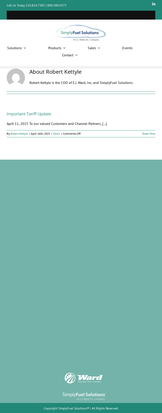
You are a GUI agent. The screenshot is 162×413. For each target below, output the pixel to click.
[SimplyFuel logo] (84, 392)
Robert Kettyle (19, 134)
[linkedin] (153, 4)
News (56, 134)
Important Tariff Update (29, 113)
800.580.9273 (56, 5)
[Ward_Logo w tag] (83, 373)
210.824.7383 (35, 5)
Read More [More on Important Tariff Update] (148, 134)
